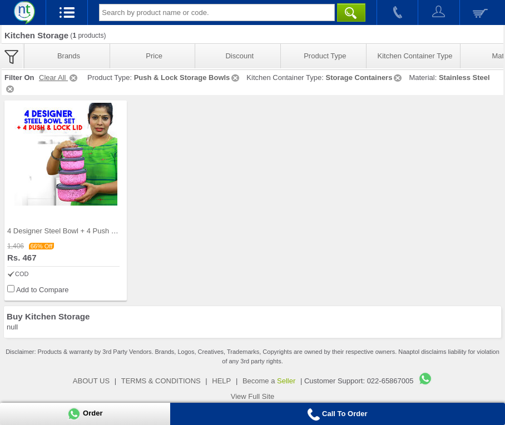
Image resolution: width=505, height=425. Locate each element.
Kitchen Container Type (415, 56)
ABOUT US (91, 381)
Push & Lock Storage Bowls (187, 77)
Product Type (325, 56)
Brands (68, 56)
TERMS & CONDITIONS (161, 381)
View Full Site (253, 396)
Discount (239, 56)
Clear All (59, 77)
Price (154, 56)
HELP (221, 381)
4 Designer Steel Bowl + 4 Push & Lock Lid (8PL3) (88, 231)
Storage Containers (364, 77)
